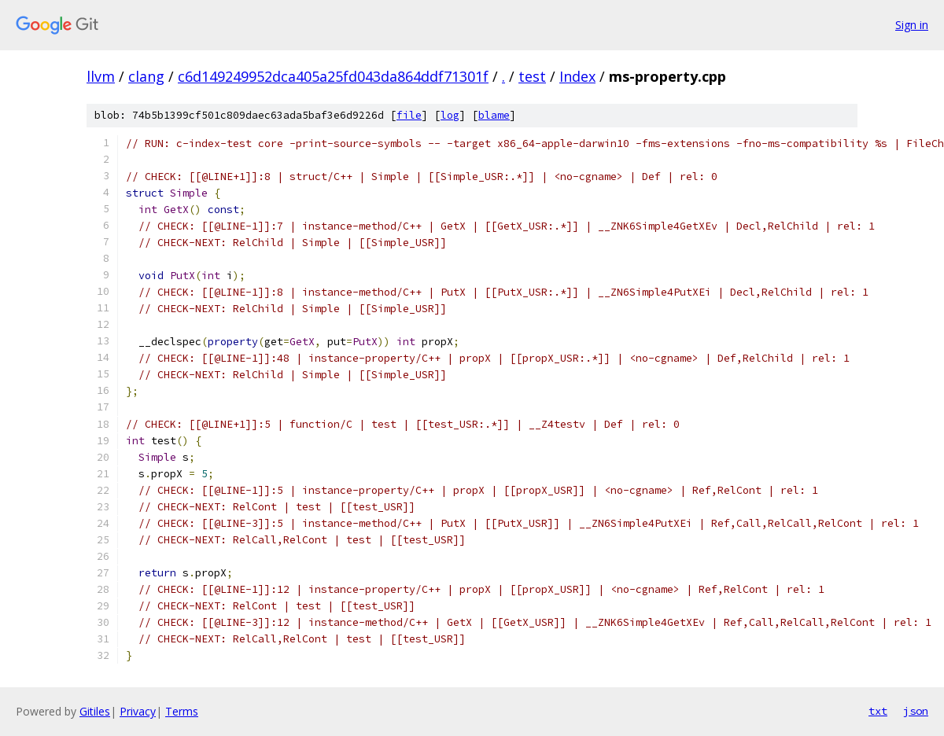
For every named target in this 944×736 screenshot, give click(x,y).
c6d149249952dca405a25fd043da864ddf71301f (333, 76)
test (532, 76)
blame (494, 115)
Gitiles (94, 711)
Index (577, 76)
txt (877, 711)
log (450, 115)
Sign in (911, 24)
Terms (181, 711)
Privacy (138, 711)
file (409, 115)
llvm (101, 76)
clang (146, 76)
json (915, 711)
